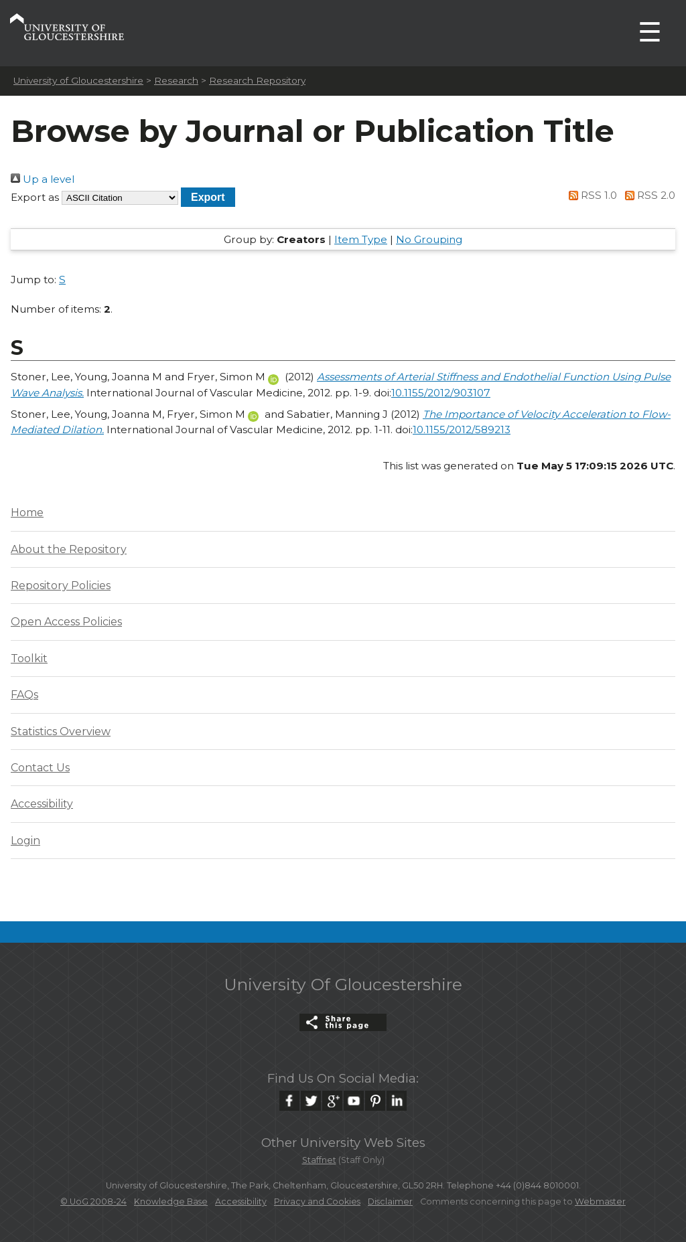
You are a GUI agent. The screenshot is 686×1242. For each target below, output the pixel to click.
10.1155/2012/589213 (461, 429)
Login (25, 840)
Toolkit (29, 658)
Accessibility (42, 803)
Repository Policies (61, 585)
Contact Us (40, 767)
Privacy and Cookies (317, 1201)
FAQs (24, 694)
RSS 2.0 (647, 195)
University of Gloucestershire (78, 80)
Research (176, 80)
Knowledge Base (171, 1201)
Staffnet (319, 1160)
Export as (35, 197)
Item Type (360, 239)
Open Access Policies (66, 621)
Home (27, 512)
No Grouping (429, 239)
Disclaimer (390, 1201)
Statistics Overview (61, 731)
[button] (208, 197)
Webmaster (600, 1201)
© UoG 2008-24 (93, 1201)
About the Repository (69, 549)
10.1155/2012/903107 (440, 392)
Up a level (42, 179)
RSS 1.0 (591, 195)
